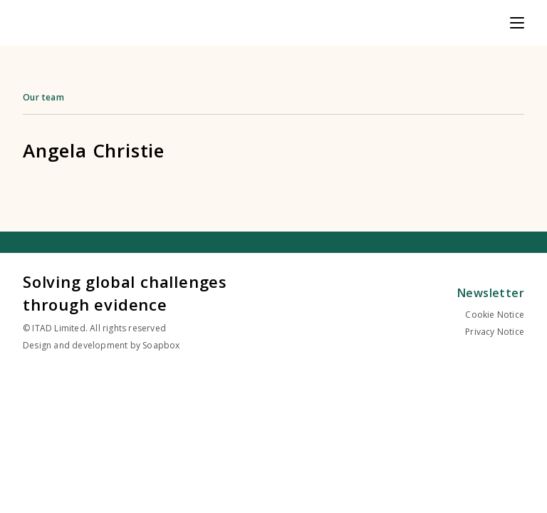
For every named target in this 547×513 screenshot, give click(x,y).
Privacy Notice (494, 332)
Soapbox (160, 345)
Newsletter (490, 293)
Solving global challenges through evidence (125, 293)
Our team (43, 97)
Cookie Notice (494, 315)
